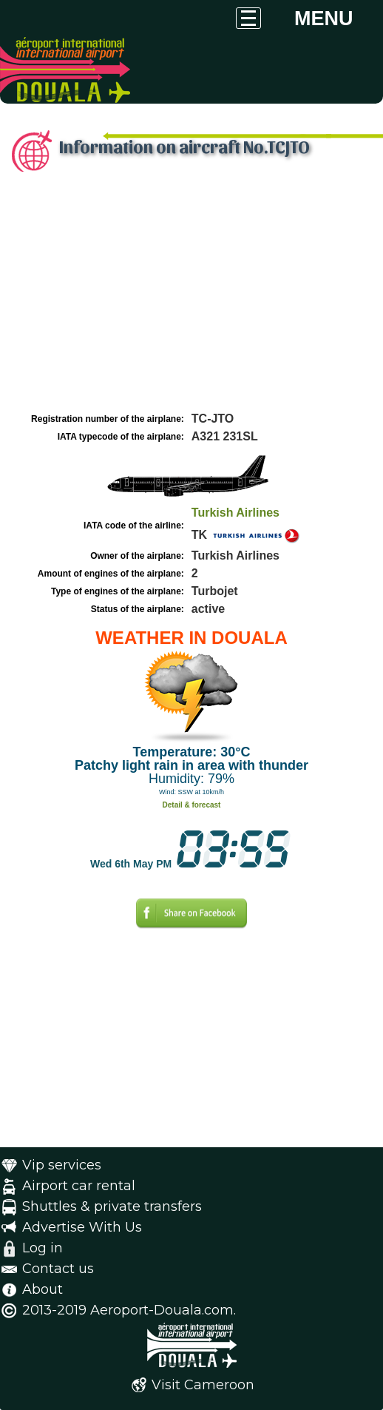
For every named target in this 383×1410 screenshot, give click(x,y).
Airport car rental (78, 1186)
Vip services (61, 1165)
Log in (42, 1248)
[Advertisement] (191, 298)
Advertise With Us (82, 1227)
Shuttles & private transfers (112, 1206)
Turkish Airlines (235, 512)
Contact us (58, 1268)
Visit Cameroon (203, 1385)
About (42, 1289)
